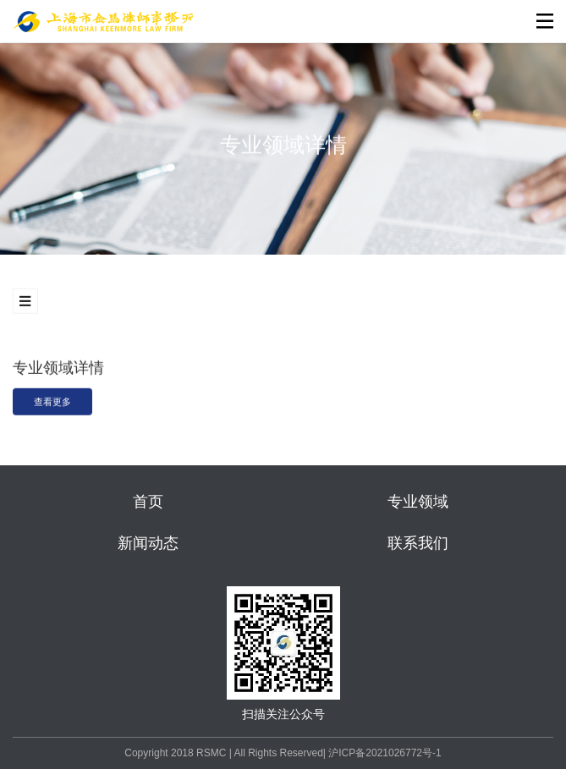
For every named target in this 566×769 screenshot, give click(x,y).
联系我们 (417, 543)
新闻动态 (148, 543)
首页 (148, 501)
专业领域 (417, 501)
